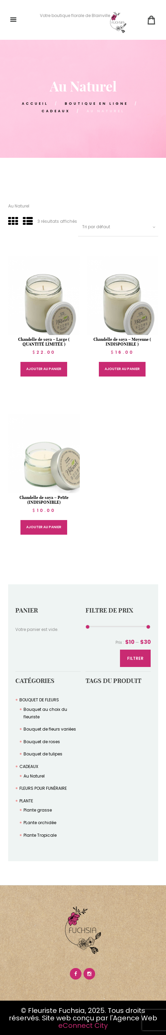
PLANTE (26, 801)
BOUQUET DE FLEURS (39, 700)
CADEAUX (56, 111)
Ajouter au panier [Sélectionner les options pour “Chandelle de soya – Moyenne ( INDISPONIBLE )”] (122, 368)
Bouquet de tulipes (43, 754)
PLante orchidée (40, 822)
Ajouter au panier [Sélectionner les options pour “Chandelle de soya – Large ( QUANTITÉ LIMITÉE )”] (43, 368)
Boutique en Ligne (96, 103)
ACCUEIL (35, 103)
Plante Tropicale (40, 835)
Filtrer (135, 658)
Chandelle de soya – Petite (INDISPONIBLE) (44, 500)
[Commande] (118, 227)
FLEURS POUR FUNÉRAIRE (43, 788)
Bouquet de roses (42, 742)
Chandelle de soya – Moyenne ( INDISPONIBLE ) (122, 342)
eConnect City (83, 1025)
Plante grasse (38, 810)
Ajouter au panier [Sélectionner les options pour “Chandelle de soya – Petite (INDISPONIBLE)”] (43, 527)
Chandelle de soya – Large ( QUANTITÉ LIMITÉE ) (44, 342)
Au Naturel (34, 776)
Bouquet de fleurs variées (50, 729)
